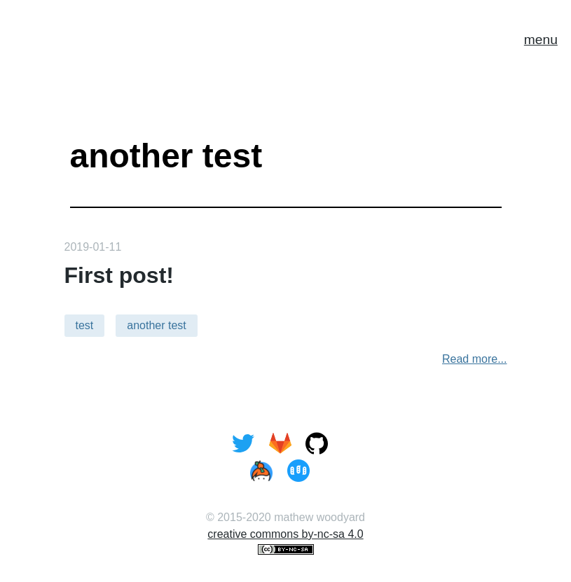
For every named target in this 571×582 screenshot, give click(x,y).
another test (156, 325)
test (85, 325)
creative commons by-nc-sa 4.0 (285, 534)
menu (541, 39)
